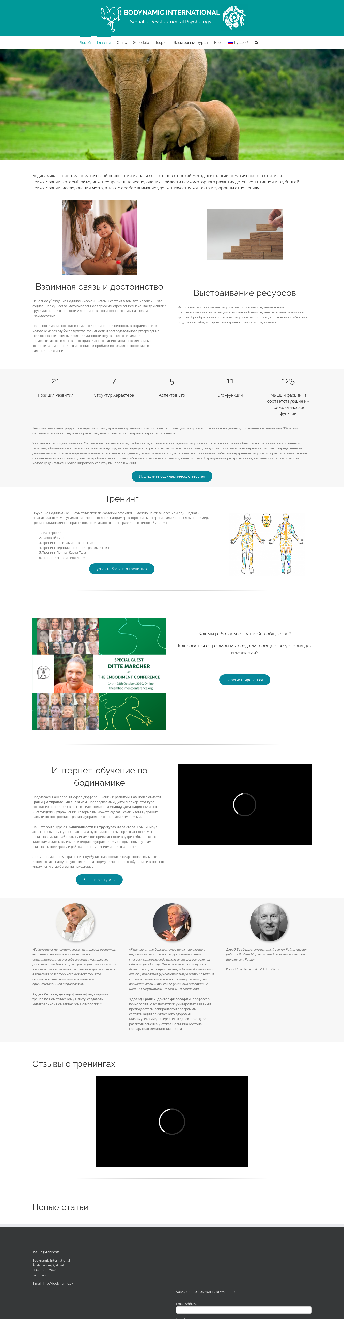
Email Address (186, 1303)
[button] (256, 42)
